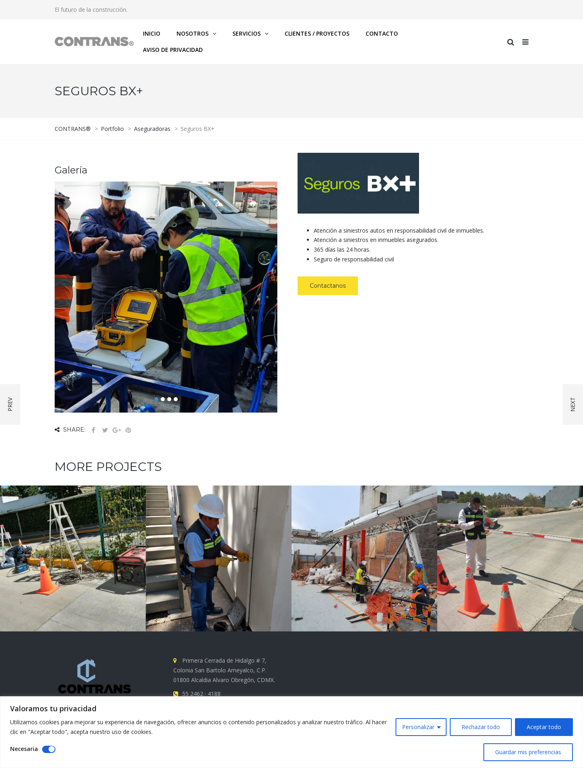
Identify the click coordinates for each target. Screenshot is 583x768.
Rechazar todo (481, 727)
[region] (291, 732)
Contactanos (328, 285)
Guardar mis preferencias (528, 752)
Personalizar (418, 727)
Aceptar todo (544, 727)
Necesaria (24, 749)
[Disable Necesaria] (48, 749)
